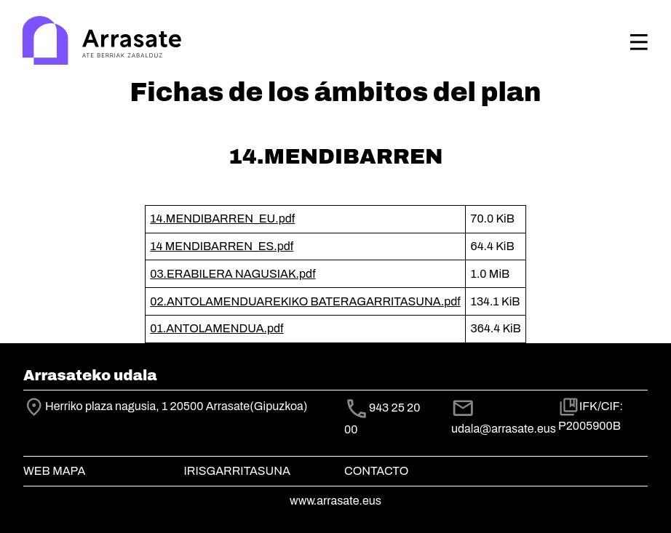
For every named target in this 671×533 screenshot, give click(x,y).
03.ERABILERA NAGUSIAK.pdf (232, 274)
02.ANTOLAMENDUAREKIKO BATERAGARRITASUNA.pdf (305, 301)
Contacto (376, 471)
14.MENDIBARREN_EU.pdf (222, 218)
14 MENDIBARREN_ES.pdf (221, 246)
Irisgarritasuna (237, 471)
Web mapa (54, 471)
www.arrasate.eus (335, 500)
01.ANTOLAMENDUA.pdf (216, 328)
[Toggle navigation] (639, 42)
